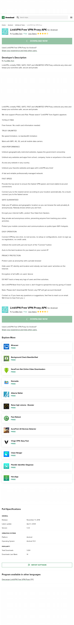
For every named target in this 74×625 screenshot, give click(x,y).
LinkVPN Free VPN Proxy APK (34, 29)
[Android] (10, 25)
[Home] (4, 25)
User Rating (38, 33)
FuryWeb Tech (9, 61)
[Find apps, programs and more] (42, 17)
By (16, 34)
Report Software (37, 565)
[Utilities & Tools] (20, 25)
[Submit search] (18, 17)
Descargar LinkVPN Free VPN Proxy (16, 579)
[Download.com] (8, 17)
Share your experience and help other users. (19, 51)
